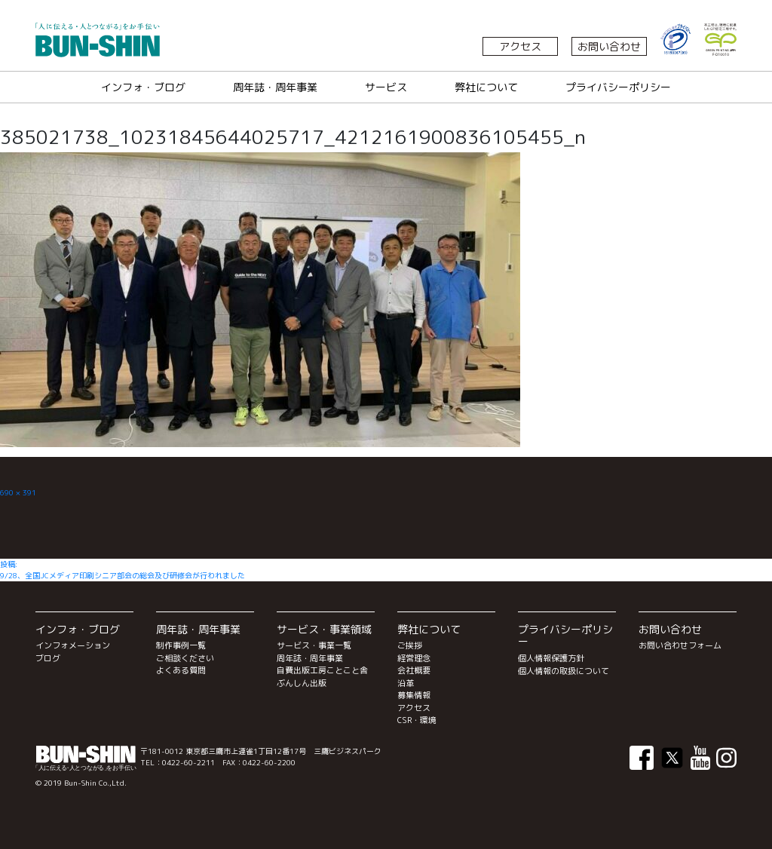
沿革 (405, 683)
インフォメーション (72, 645)
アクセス (520, 46)
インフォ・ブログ (143, 87)
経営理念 (413, 658)
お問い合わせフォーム (680, 645)
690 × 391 (18, 492)
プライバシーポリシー (618, 87)
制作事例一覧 (181, 645)
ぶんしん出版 (301, 683)
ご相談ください (185, 658)
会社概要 (413, 670)
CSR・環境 (417, 720)
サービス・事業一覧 (314, 645)
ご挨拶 (409, 645)
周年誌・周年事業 (275, 87)
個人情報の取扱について (563, 671)
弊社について (486, 87)
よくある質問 (181, 670)
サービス (386, 87)
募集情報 (413, 695)
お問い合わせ (609, 46)
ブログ (47, 658)
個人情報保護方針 (551, 658)
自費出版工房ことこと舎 (322, 670)
